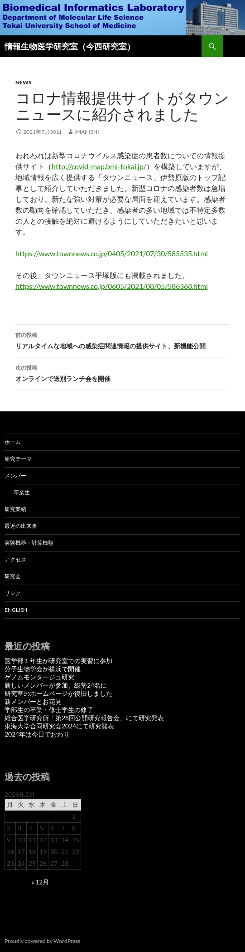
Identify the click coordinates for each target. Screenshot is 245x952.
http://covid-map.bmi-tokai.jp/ (99, 166)
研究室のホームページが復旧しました (58, 693)
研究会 (13, 576)
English (16, 609)
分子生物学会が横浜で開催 (43, 669)
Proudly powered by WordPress (42, 940)
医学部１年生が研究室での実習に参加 (58, 660)
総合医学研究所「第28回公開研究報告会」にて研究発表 (84, 718)
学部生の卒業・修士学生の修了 (49, 709)
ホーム (13, 442)
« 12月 (40, 882)
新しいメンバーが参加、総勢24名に (56, 685)
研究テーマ (18, 458)
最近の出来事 (21, 525)
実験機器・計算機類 (29, 542)
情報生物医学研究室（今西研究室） (70, 46)
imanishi (86, 131)
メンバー (15, 475)
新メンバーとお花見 (33, 701)
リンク (13, 593)
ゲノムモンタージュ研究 (39, 677)
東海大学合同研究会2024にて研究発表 (59, 726)
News (23, 82)
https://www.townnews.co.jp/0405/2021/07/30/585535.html (111, 253)
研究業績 (15, 509)
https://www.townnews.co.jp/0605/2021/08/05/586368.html (111, 286)
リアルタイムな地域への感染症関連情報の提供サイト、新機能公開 (122, 340)
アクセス (15, 559)
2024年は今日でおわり (37, 734)
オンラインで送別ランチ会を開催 (122, 372)
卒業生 (22, 492)
